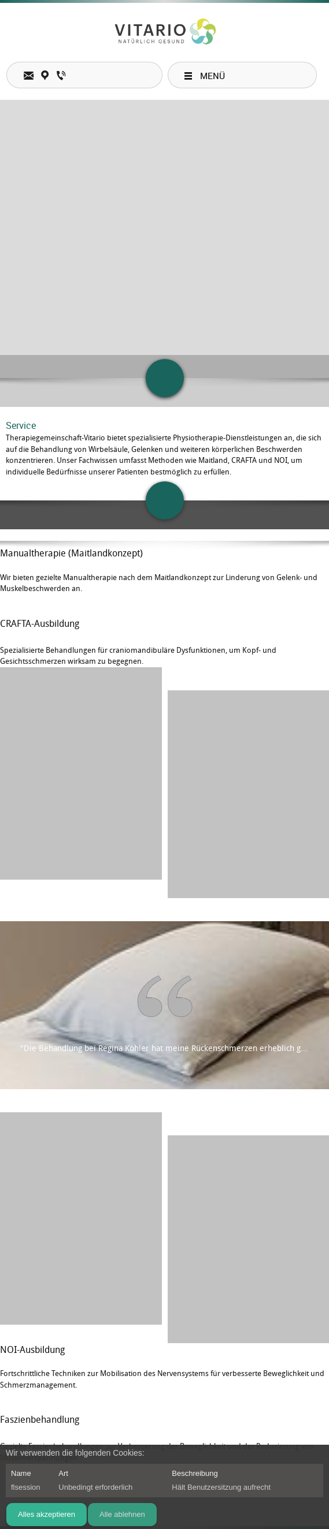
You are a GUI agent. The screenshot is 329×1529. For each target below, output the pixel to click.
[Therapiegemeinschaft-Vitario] (164, 32)
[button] (81, 782)
